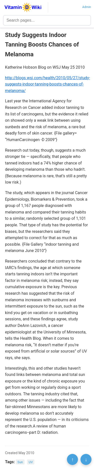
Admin (86, 7)
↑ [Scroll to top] (72, 459)
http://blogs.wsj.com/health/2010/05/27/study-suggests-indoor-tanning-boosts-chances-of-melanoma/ (47, 84)
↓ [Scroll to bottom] (86, 459)
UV (31, 462)
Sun (20, 462)
